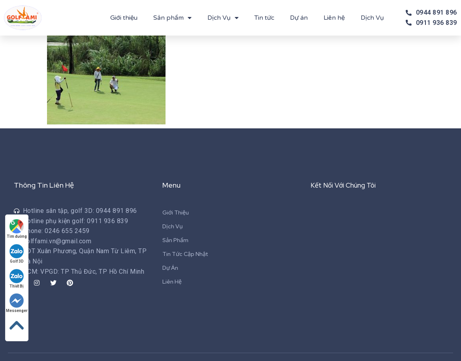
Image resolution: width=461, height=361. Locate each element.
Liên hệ (334, 18)
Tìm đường (18, 226)
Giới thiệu (123, 18)
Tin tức (264, 18)
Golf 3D (18, 251)
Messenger (17, 302)
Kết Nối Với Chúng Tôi (346, 185)
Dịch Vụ (223, 18)
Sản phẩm (172, 18)
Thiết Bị (18, 276)
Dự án (299, 18)
